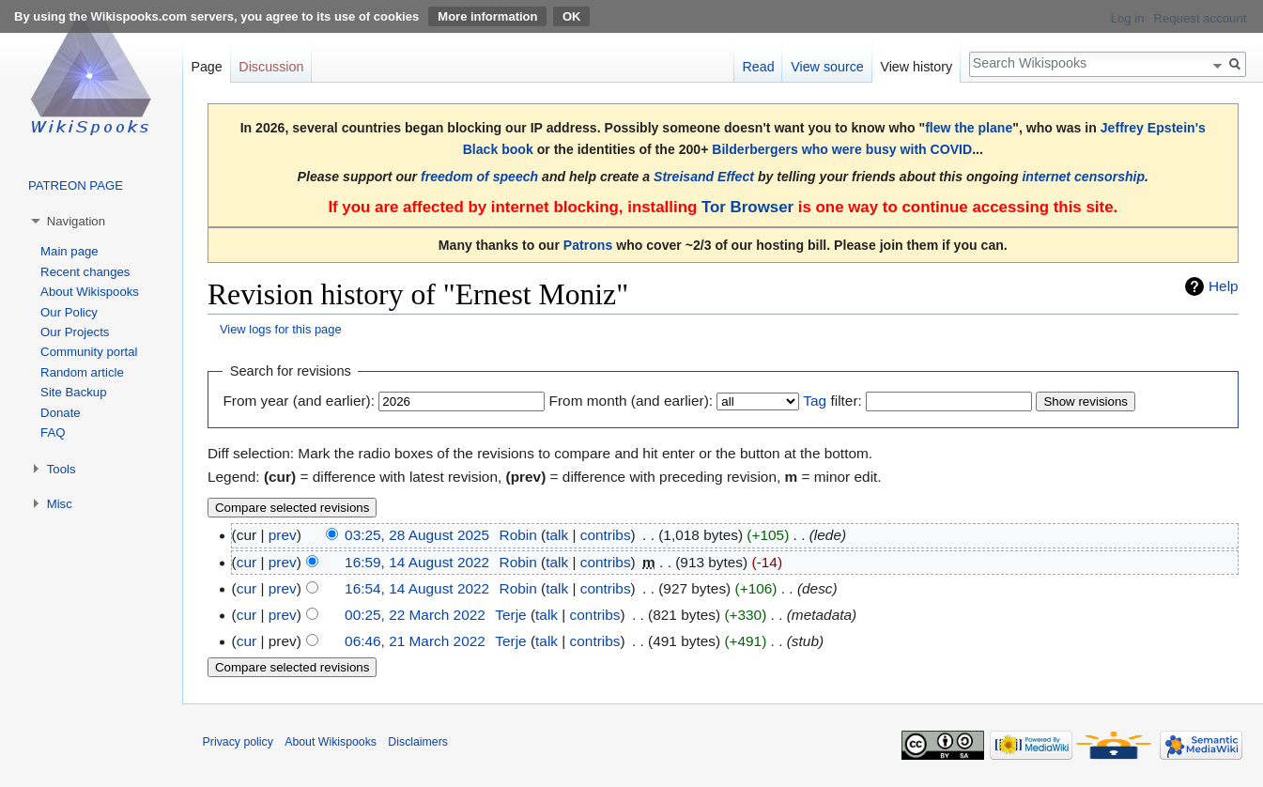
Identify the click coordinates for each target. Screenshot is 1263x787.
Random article (82, 372)
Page (206, 66)
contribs (605, 535)
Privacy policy (238, 741)
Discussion (271, 66)
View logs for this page (281, 329)
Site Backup (73, 392)
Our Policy (69, 312)
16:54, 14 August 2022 (417, 588)
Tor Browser (747, 207)
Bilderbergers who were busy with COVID (842, 149)
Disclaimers (418, 741)
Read (758, 66)
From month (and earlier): (631, 401)
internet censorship (1083, 176)
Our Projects (74, 332)
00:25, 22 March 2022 (415, 615)
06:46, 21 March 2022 (415, 641)
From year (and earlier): (299, 401)
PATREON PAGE (75, 185)
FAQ (52, 432)
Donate (60, 413)
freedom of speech (479, 176)
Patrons (587, 245)
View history (916, 66)
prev (283, 535)
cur (246, 562)
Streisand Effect (704, 176)
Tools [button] (61, 469)
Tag (814, 401)
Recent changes (85, 272)
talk (557, 535)
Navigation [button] (76, 221)
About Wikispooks (89, 292)
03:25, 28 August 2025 (417, 535)
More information (487, 16)
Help (1224, 286)
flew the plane (968, 127)
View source (827, 66)
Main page (69, 251)
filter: (832, 401)
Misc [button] (59, 504)
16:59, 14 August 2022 (417, 562)
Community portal (88, 352)
